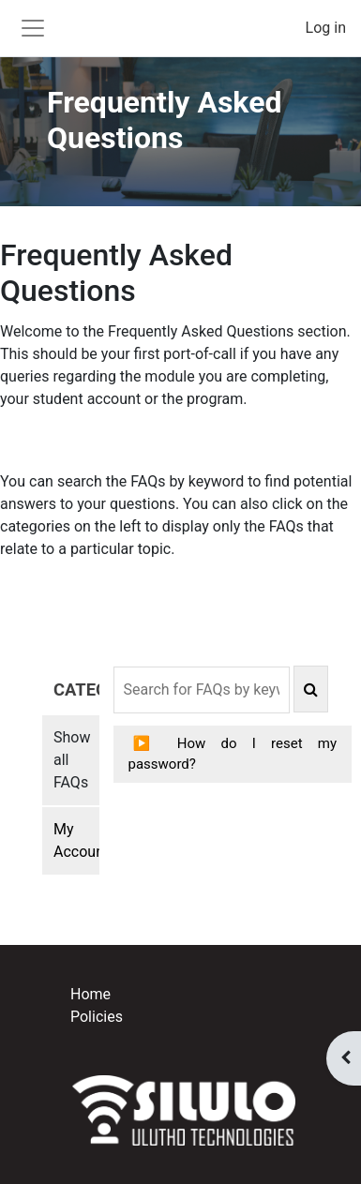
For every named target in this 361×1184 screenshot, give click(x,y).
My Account (76, 840)
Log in (326, 28)
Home (90, 994)
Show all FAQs (71, 759)
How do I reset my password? (233, 754)
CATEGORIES (76, 689)
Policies (96, 1017)
